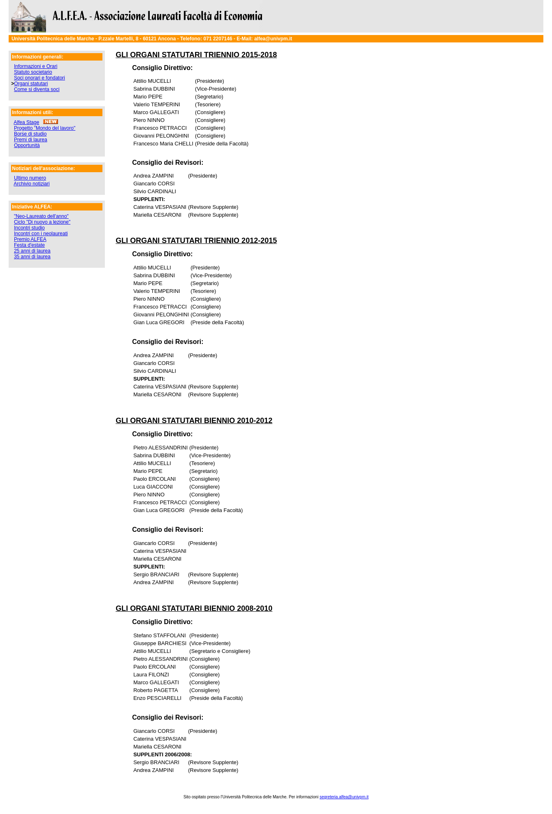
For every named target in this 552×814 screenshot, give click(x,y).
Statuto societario (33, 72)
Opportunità (27, 145)
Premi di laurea (30, 140)
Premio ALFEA (30, 239)
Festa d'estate (29, 245)
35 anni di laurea (32, 257)
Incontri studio (29, 228)
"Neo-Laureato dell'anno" (41, 216)
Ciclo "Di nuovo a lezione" (42, 222)
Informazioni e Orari (35, 66)
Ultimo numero (30, 178)
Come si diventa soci (37, 89)
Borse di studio (30, 134)
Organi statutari (31, 84)
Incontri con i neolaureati (41, 233)
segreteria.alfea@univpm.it (344, 797)
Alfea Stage (26, 122)
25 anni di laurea (32, 251)
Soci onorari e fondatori (39, 78)
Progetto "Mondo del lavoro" (44, 128)
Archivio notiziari (31, 184)
